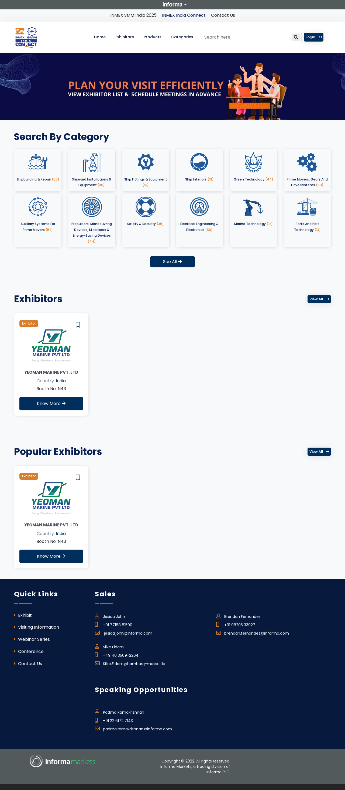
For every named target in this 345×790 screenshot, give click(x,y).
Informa (172, 4)
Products (152, 37)
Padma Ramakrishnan (119, 711)
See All (172, 261)
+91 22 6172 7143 (114, 720)
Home (100, 37)
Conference (29, 651)
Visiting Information (36, 627)
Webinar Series (32, 639)
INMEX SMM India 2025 (133, 15)
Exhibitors (124, 37)
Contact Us (223, 15)
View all (319, 299)
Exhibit (23, 615)
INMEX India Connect (184, 15)
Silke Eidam (109, 646)
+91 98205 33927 (235, 624)
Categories (182, 37)
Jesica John (110, 616)
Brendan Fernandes (238, 616)
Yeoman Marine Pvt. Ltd (51, 372)
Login (314, 37)
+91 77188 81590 (113, 624)
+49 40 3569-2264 (117, 655)
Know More (51, 403)
